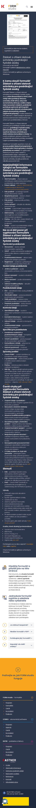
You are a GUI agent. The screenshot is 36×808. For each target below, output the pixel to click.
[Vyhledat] (27, 6)
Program (9, 703)
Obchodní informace (13, 768)
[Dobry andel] (16, 801)
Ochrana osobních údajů (15, 771)
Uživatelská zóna (12, 782)
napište (13, 546)
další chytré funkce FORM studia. (18, 465)
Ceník (8, 708)
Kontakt (9, 779)
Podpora (9, 714)
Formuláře (9, 706)
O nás (8, 765)
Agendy (8, 727)
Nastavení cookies (12, 774)
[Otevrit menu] (32, 6)
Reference (9, 776)
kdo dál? (16, 540)
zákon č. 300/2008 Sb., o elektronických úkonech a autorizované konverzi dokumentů (18, 187)
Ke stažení (9, 711)
